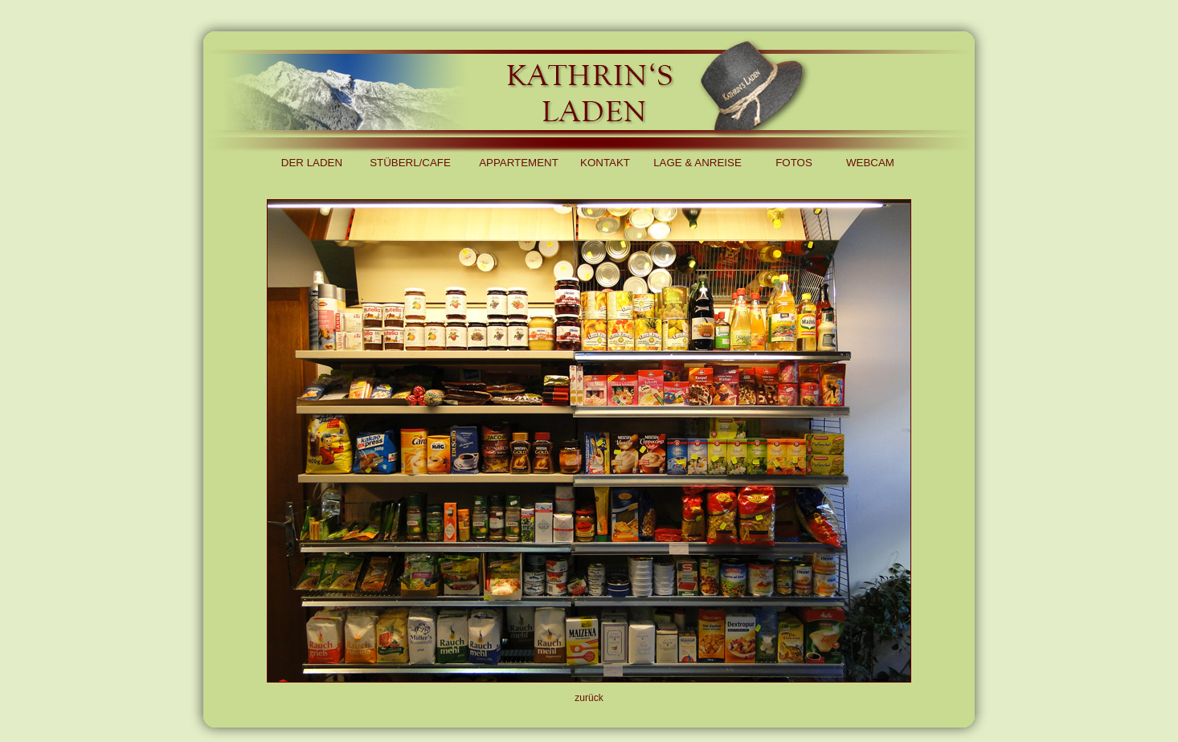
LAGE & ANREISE (697, 163)
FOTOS (793, 163)
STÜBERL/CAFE (410, 163)
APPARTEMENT (518, 163)
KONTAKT (605, 163)
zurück (589, 697)
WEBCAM (870, 163)
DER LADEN (311, 163)
